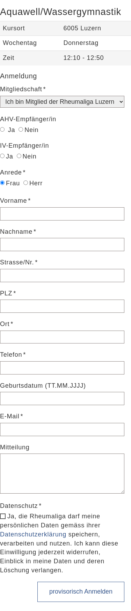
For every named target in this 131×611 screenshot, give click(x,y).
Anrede (11, 172)
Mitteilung (15, 447)
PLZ (6, 293)
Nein (28, 129)
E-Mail (10, 416)
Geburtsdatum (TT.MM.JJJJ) (43, 385)
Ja (7, 129)
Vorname (13, 200)
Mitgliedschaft (21, 89)
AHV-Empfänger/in (28, 119)
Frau (10, 183)
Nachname (16, 231)
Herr (33, 183)
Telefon (11, 354)
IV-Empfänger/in (24, 145)
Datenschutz (19, 505)
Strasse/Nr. (17, 262)
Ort (4, 323)
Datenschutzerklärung (33, 534)
